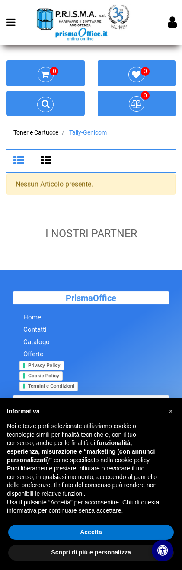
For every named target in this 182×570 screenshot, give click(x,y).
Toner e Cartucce (35, 132)
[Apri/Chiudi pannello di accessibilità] (162, 550)
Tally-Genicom (88, 132)
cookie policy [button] (132, 460)
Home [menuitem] (32, 318)
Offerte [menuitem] (33, 355)
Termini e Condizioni (51, 386)
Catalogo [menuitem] (36, 343)
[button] (171, 411)
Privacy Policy (44, 366)
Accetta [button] (91, 532)
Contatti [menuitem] (35, 330)
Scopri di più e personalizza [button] (91, 552)
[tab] (20, 161)
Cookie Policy (43, 376)
